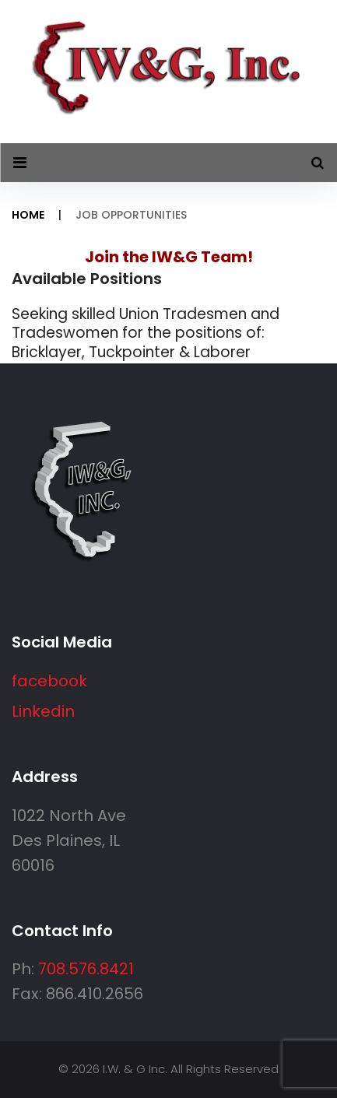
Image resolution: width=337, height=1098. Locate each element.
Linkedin (43, 711)
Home (28, 215)
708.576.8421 (86, 969)
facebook (49, 681)
